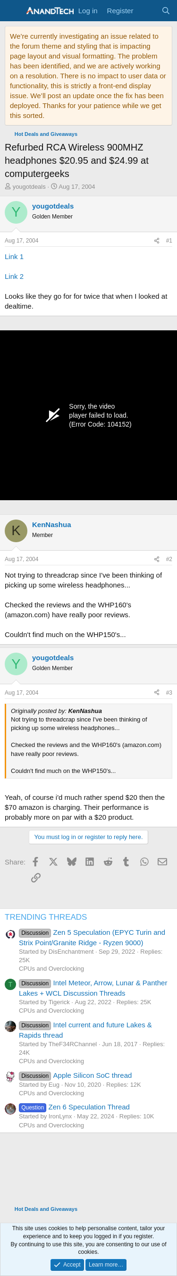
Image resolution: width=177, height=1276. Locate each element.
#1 (169, 240)
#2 (169, 559)
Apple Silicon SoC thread (75, 1075)
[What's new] (147, 10)
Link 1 (14, 256)
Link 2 (14, 276)
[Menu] (13, 10)
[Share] (157, 240)
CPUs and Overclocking (51, 968)
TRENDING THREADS (46, 917)
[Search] (166, 10)
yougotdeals (29, 186)
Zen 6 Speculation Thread (74, 1107)
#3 (169, 692)
